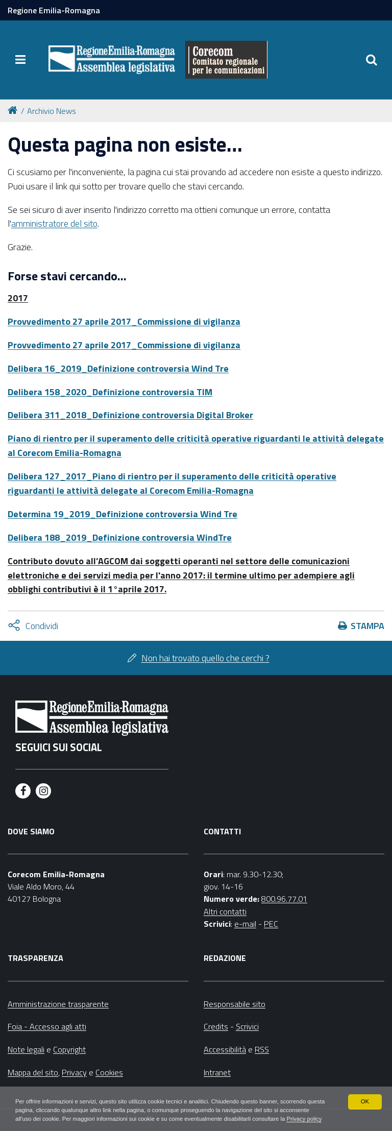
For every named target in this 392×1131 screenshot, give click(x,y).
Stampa (367, 626)
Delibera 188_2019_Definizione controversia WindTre (120, 537)
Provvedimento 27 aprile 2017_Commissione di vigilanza (124, 321)
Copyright (69, 1049)
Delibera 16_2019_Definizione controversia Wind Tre (118, 368)
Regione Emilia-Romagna (54, 10)
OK (364, 1091)
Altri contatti (225, 911)
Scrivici (247, 1026)
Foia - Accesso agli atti (47, 1026)
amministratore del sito (54, 223)
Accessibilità (225, 1049)
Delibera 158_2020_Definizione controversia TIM (110, 392)
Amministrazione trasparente (58, 1004)
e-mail (245, 924)
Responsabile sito (234, 1004)
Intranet (217, 1072)
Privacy (74, 1072)
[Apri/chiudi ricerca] (371, 60)
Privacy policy (70, 1118)
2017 (18, 298)
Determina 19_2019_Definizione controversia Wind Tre (122, 514)
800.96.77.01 (284, 899)
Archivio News (51, 111)
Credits (216, 1026)
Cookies (109, 1072)
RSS (262, 1049)
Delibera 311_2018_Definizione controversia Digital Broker (130, 415)
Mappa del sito (33, 1072)
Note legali (26, 1049)
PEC (271, 924)
